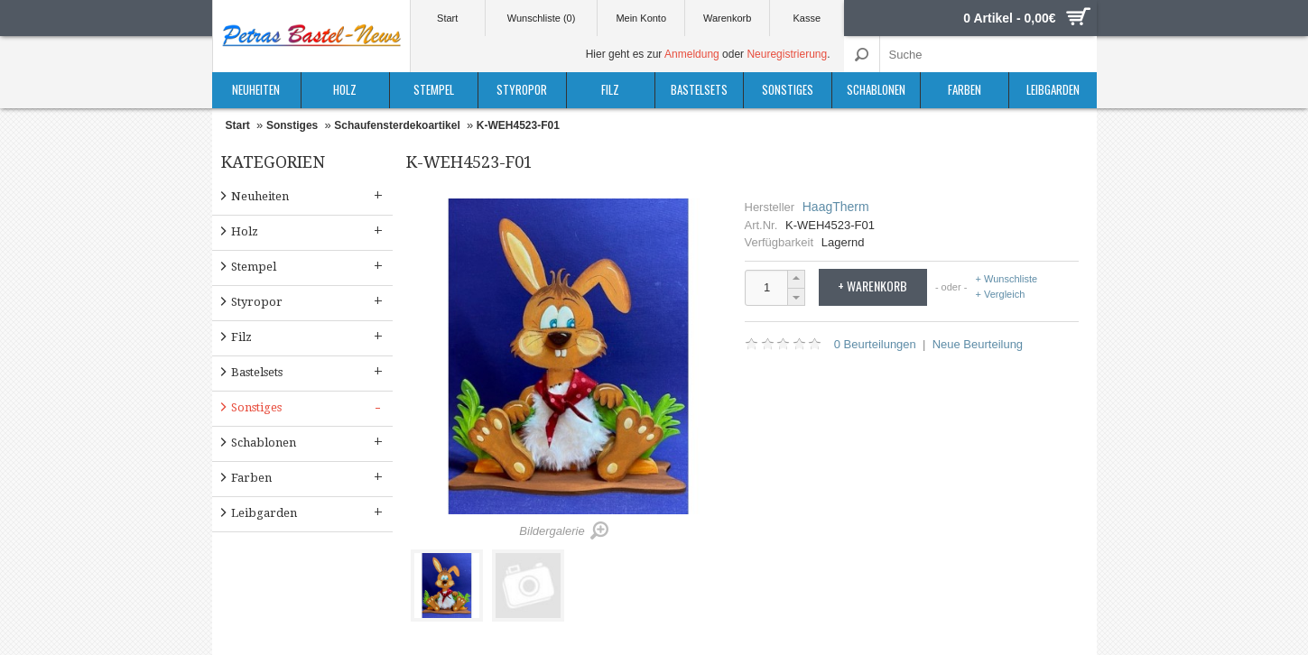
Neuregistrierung (787, 54)
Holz (345, 89)
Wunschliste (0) (541, 18)
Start (447, 18)
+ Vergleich (1000, 294)
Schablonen (876, 89)
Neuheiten (256, 89)
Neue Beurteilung (977, 344)
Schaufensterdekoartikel (396, 125)
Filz (610, 89)
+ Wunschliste (1007, 279)
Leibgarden (1053, 89)
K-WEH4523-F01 (518, 125)
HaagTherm (835, 206)
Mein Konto (641, 18)
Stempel (433, 89)
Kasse (807, 18)
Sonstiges (787, 89)
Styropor (521, 89)
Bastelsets (699, 89)
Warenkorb (727, 18)
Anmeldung (691, 54)
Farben (964, 89)
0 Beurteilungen (875, 344)
